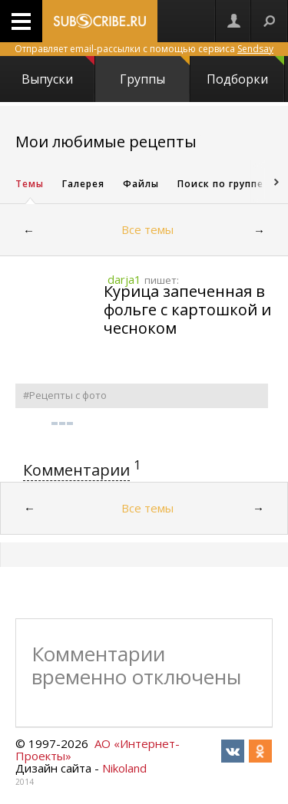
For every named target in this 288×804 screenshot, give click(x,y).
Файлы (141, 183)
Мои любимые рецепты (106, 141)
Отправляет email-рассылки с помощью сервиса (144, 48)
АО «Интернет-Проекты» (97, 749)
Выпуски (58, 71)
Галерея (83, 183)
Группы (154, 71)
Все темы (147, 229)
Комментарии (76, 470)
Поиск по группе (220, 183)
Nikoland (124, 768)
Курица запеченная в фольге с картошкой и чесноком (187, 309)
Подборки (245, 71)
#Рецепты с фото (65, 395)
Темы (29, 183)
